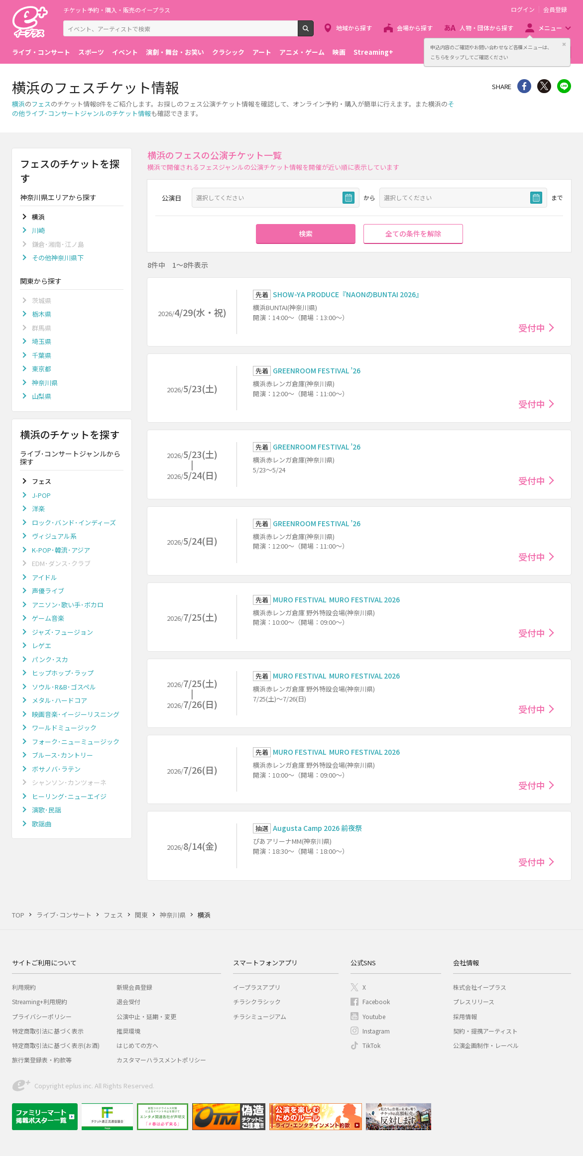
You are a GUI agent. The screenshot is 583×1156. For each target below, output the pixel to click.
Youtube (373, 1016)
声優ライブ (48, 590)
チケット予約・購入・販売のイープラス (116, 9)
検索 (313, 32)
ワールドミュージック (64, 727)
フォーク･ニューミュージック (75, 741)
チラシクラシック (257, 1001)
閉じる (564, 44)
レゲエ (41, 645)
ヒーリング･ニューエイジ (69, 796)
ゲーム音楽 (48, 618)
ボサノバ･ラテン (56, 769)
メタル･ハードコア (59, 700)
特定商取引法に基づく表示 (48, 1031)
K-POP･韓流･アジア (61, 550)
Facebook (376, 1001)
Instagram (376, 1031)
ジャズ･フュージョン (62, 632)
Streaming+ (373, 52)
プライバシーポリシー (42, 1016)
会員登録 (555, 9)
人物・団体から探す (486, 27)
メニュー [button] (550, 27)
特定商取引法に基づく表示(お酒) (56, 1045)
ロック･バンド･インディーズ (74, 522)
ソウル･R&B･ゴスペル (64, 687)
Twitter (544, 86)
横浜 (18, 104)
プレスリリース (473, 1001)
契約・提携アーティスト (485, 1031)
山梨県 (41, 396)
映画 (339, 52)
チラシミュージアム (259, 1016)
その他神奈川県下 (58, 257)
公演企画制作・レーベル (486, 1045)
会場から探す (415, 27)
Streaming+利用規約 (39, 1001)
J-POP (41, 495)
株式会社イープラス (479, 987)
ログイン (523, 9)
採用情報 (465, 1016)
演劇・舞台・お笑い (175, 52)
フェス (41, 104)
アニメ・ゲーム (302, 52)
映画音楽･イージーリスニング (75, 714)
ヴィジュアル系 (54, 536)
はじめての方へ (137, 1045)
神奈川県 (45, 382)
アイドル (44, 577)
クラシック (228, 52)
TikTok (371, 1045)
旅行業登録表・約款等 (42, 1059)
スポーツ (91, 52)
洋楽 (38, 508)
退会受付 (128, 1001)
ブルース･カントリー (62, 755)
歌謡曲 (41, 823)
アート (261, 52)
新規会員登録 (134, 987)
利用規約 (24, 987)
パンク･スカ (50, 659)
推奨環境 (128, 1031)
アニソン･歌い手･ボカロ (68, 604)
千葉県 (41, 355)
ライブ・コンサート (41, 52)
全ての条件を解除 (413, 233)
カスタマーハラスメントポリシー (161, 1059)
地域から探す (354, 27)
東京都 (41, 368)
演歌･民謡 (46, 809)
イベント (125, 52)
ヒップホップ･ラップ (63, 673)
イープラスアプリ (256, 987)
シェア (524, 86)
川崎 (38, 230)
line (564, 86)
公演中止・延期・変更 (146, 1016)
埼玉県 (41, 341)
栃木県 (41, 314)
